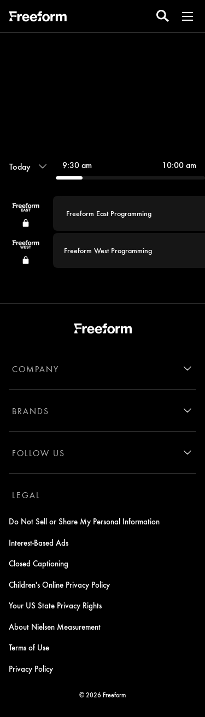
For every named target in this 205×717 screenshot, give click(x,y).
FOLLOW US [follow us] (38, 453)
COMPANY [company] (35, 369)
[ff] (38, 18)
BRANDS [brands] (30, 411)
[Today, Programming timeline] (28, 166)
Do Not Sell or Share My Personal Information (84, 521)
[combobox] (102, 208)
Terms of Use (29, 647)
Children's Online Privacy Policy (59, 584)
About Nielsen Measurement (55, 626)
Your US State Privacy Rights (55, 605)
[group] (102, 231)
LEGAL (26, 495)
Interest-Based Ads (38, 542)
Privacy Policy (31, 668)
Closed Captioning (38, 563)
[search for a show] (162, 16)
